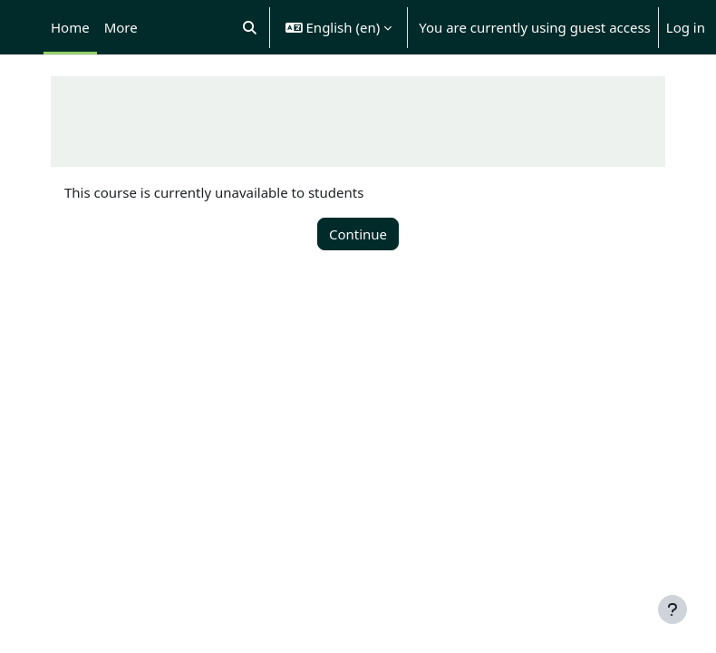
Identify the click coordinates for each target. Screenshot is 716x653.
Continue (358, 234)
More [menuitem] (121, 27)
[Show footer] (672, 609)
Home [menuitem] (70, 27)
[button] (250, 27)
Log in (685, 27)
